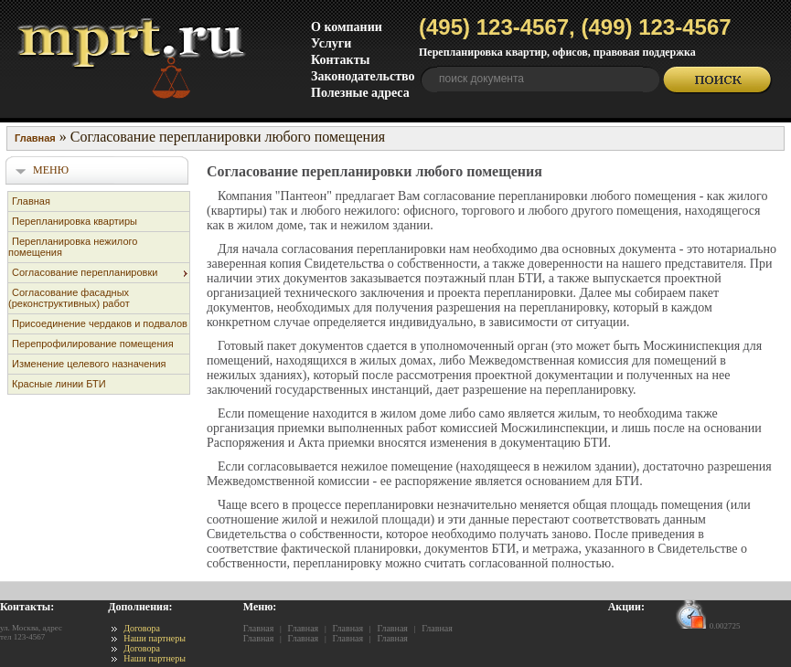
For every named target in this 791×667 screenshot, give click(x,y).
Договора (141, 628)
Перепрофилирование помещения (93, 343)
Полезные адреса (360, 93)
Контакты (340, 60)
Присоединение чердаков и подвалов (99, 323)
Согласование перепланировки (84, 272)
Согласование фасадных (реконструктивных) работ (69, 298)
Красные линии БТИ (59, 383)
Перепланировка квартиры (74, 221)
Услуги (331, 43)
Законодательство (363, 76)
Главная (31, 201)
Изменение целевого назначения (89, 363)
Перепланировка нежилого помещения (72, 247)
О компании (346, 27)
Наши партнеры (154, 638)
